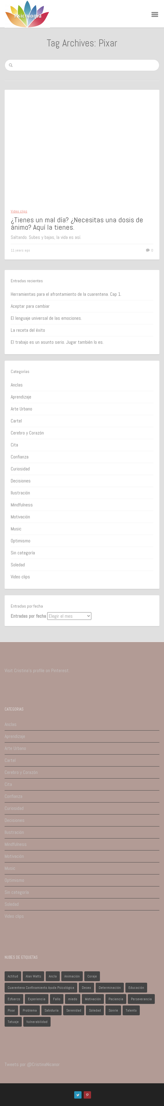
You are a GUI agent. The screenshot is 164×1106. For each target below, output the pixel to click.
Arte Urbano (21, 409)
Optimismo (20, 540)
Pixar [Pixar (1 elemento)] (11, 1010)
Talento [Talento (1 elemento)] (131, 1010)
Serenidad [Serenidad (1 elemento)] (73, 1010)
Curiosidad (20, 469)
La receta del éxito (28, 330)
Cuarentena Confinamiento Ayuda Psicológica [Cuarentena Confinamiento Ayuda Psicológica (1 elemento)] (41, 987)
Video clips (19, 211)
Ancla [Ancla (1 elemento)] (53, 976)
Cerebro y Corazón (27, 433)
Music (16, 528)
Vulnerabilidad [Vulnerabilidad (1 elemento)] (37, 1022)
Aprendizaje (21, 397)
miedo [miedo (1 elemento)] (72, 999)
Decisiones (21, 481)
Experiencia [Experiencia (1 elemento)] (36, 999)
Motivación (20, 516)
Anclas (17, 385)
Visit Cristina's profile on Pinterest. (37, 670)
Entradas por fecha (28, 616)
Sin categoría (23, 552)
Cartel (16, 421)
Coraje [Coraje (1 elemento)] (92, 976)
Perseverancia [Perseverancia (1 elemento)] (141, 999)
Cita (14, 445)
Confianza (20, 457)
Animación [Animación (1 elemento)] (72, 976)
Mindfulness (22, 504)
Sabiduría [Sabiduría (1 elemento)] (51, 1010)
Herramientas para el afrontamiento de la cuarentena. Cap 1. (66, 294)
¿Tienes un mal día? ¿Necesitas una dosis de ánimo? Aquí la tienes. (77, 223)
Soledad (18, 564)
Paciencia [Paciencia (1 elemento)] (116, 999)
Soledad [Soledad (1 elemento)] (95, 1010)
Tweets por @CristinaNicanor (32, 1064)
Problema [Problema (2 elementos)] (30, 1010)
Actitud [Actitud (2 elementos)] (13, 976)
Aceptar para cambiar (30, 306)
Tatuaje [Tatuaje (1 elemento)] (13, 1022)
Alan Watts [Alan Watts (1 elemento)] (33, 976)
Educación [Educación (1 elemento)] (136, 987)
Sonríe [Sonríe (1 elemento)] (113, 1010)
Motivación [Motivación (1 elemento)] (93, 999)
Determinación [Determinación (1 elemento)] (110, 987)
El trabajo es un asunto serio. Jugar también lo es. (57, 342)
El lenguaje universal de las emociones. (46, 318)
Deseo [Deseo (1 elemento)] (86, 987)
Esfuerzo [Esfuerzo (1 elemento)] (14, 999)
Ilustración (20, 493)
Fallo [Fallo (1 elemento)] (56, 999)
